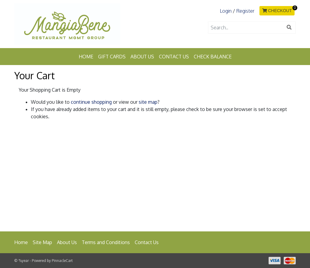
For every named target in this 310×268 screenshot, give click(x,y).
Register (245, 11)
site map (148, 102)
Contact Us (174, 57)
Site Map (42, 242)
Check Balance (213, 57)
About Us (142, 57)
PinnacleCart (62, 260)
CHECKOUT (277, 10)
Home (86, 57)
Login (226, 11)
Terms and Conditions (106, 242)
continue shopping (91, 102)
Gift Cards (112, 57)
